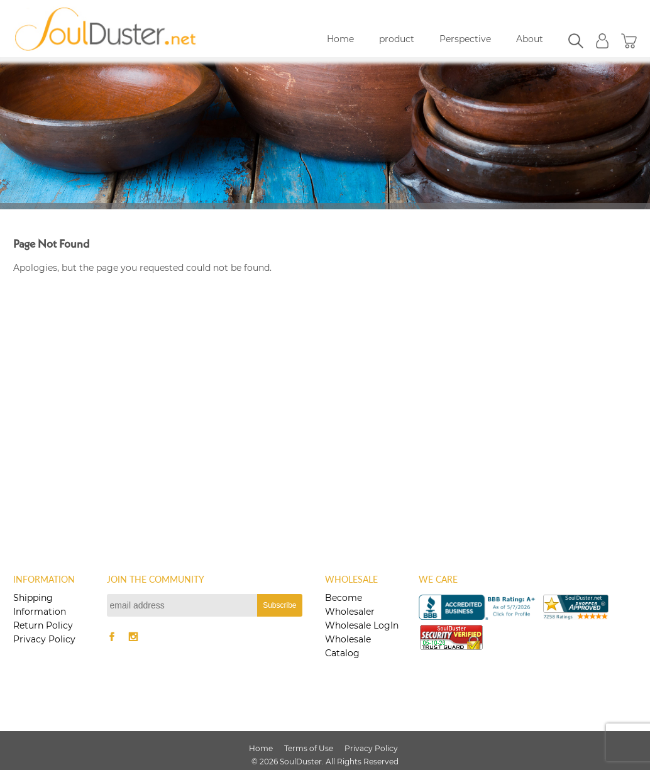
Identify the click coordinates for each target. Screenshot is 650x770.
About (529, 39)
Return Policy (43, 625)
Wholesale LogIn (362, 625)
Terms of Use (308, 748)
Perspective (465, 39)
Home (340, 39)
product (396, 39)
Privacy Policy (44, 639)
